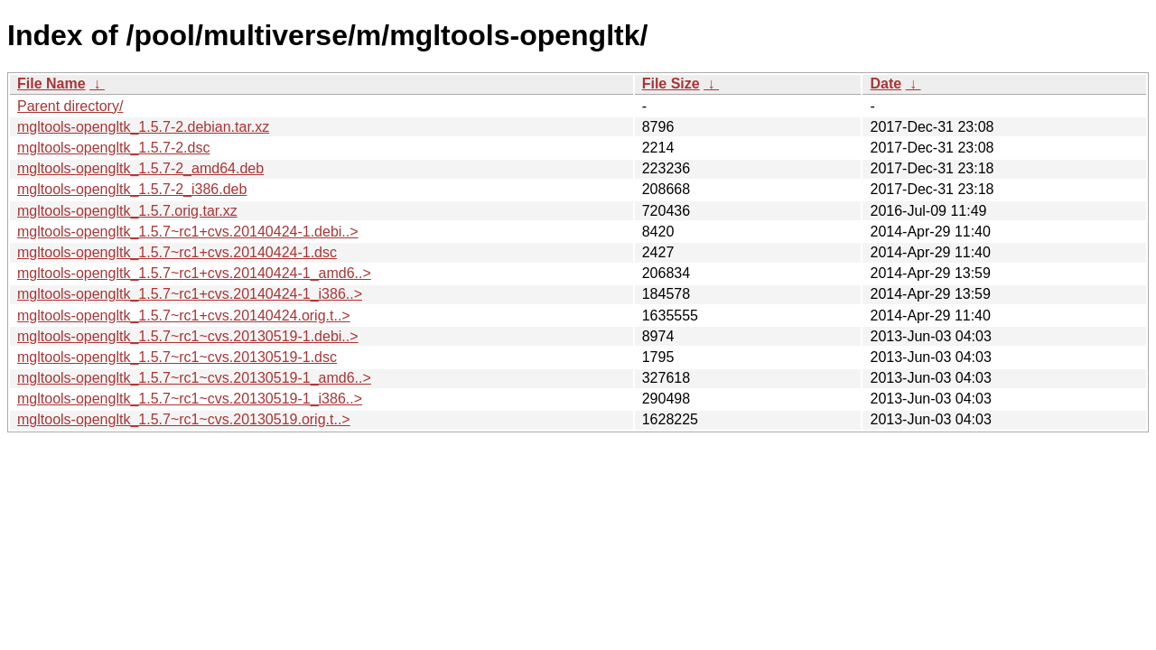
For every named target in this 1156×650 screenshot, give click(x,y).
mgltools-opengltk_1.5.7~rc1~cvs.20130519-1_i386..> (189, 398)
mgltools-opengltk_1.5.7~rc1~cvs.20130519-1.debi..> (188, 336)
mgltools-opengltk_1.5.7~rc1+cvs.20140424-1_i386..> (189, 294)
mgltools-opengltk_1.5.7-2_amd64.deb (140, 168)
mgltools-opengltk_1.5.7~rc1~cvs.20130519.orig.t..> (183, 419)
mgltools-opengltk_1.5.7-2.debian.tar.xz (143, 127)
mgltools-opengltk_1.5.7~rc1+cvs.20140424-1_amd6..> (194, 273)
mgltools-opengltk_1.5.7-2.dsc (113, 147)
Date (885, 83)
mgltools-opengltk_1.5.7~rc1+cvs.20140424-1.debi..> (188, 231)
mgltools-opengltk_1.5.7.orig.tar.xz (127, 210)
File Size (671, 83)
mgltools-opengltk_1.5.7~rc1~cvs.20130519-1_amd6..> (194, 377)
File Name (51, 83)
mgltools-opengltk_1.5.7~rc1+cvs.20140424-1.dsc (177, 252)
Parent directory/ (70, 106)
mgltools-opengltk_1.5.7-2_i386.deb (132, 189)
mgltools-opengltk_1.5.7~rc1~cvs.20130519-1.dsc (177, 357)
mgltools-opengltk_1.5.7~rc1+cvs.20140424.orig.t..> (183, 315)
